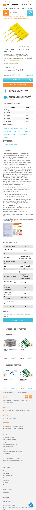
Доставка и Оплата (8, 475)
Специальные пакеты (9, 439)
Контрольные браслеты (10, 444)
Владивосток (7, 426)
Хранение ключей (8, 446)
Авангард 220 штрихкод (23, 380)
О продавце (6, 471)
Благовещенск (7, 428)
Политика (6, 480)
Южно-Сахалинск (18, 428)
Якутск (21, 426)
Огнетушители (22, 134)
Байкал (6, 415)
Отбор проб (7, 131)
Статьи (5, 485)
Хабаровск (15, 426)
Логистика (16, 131)
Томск (28, 410)
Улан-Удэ (15, 418)
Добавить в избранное (26, 46)
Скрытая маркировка (9, 456)
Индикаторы (6, 442)
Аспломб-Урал (8, 16)
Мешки (6, 137)
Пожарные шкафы (9, 134)
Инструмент (6, 453)
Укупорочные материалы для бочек (13, 460)
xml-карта (6, 495)
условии (11, 99)
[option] (18, 31)
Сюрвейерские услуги (11, 128)
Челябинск (15, 400)
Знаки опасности (8, 463)
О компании (7, 8)
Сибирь (6, 407)
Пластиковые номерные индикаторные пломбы (16, 18)
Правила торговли (8, 478)
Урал (5, 397)
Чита (10, 418)
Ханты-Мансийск (8, 402)
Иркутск (5, 418)
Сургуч (5, 449)
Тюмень (27, 400)
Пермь (22, 400)
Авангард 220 (8, 379)
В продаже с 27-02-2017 (11, 145)
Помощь (19, 8)
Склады (27, 131)
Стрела (21, 349)
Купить (22, 80)
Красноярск (15, 410)
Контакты (13, 8)
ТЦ (22, 131)
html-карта (6, 492)
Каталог (16, 16)
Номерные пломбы (25, 16)
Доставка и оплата (27, 8)
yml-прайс (6, 497)
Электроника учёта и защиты (11, 458)
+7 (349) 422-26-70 (26, 4)
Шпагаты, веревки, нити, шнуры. (12, 451)
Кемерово (23, 410)
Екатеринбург (7, 400)
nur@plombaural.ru (10, 392)
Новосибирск (7, 410)
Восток (6, 423)
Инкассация (24, 128)
